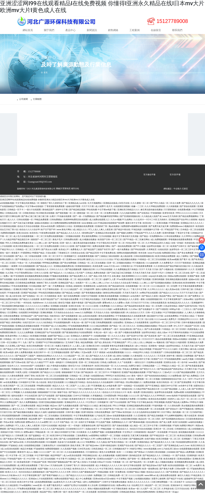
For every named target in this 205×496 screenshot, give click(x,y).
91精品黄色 (196, 477)
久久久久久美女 (118, 338)
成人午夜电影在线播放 (57, 368)
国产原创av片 (172, 411)
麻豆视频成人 (6, 291)
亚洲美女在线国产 (105, 461)
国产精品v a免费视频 (185, 454)
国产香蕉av (139, 454)
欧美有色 (34, 235)
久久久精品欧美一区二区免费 (164, 288)
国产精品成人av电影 (71, 295)
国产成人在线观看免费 (69, 441)
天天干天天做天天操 (189, 295)
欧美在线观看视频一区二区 (180, 468)
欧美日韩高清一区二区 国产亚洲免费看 (174, 385)
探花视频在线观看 (187, 434)
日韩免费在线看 (71, 242)
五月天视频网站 (95, 205)
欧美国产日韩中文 (178, 248)
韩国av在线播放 (180, 341)
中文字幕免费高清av (24, 275)
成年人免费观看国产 (92, 484)
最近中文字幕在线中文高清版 (125, 238)
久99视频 (15, 394)
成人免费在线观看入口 (99, 222)
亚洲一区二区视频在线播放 (119, 265)
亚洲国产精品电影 (29, 295)
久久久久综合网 (136, 477)
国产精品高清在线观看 (97, 381)
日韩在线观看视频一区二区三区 (178, 355)
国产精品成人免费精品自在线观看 (30, 441)
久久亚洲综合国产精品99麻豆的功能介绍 (172, 268)
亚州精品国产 (27, 318)
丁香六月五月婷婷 (120, 441)
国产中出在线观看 (118, 404)
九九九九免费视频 (25, 335)
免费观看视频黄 (52, 451)
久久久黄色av (117, 308)
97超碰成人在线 (16, 448)
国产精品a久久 (56, 275)
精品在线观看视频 (163, 341)
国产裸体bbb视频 (137, 424)
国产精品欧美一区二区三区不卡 (95, 375)
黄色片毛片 (58, 242)
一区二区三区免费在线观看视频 (49, 238)
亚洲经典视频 (158, 281)
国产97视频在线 (187, 411)
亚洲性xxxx (71, 262)
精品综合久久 (43, 271)
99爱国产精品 (38, 255)
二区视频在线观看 (72, 238)
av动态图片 (136, 298)
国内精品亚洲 (135, 458)
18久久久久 (93, 471)
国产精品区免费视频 (60, 411)
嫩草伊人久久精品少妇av (24, 391)
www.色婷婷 (171, 398)
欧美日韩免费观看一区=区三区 (40, 348)
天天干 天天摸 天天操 (148, 271)
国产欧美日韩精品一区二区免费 (122, 444)
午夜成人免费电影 (93, 331)
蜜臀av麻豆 (29, 434)
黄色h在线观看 (88, 468)
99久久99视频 (119, 408)
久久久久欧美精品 (44, 325)
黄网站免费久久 (7, 262)
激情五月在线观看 (30, 494)
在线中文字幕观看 (89, 298)
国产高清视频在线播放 (161, 285)
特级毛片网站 (136, 451)
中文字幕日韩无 (106, 471)
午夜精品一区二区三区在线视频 (152, 262)
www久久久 (159, 474)
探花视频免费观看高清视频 (37, 278)
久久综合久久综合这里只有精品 (125, 285)
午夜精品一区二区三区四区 (174, 331)
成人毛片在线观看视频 (23, 238)
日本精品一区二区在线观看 (192, 232)
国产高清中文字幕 (135, 338)
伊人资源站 (30, 341)
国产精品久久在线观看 (29, 301)
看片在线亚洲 (190, 418)
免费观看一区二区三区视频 (148, 381)
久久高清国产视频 (69, 451)
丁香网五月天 (32, 411)
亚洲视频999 (197, 305)
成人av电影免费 (109, 388)
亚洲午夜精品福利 (108, 448)
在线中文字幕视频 (87, 424)
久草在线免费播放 (172, 238)
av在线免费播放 (10, 385)
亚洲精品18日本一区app (167, 494)
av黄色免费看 (50, 361)
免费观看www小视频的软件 (182, 228)
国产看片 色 (185, 262)
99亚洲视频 (159, 404)
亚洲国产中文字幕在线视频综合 (50, 345)
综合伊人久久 (13, 368)
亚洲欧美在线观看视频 (109, 298)
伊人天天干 (179, 328)
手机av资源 (8, 424)
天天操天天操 (188, 348)
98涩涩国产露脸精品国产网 (60, 464)
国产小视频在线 (166, 271)
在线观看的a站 (98, 378)
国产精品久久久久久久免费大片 (33, 351)
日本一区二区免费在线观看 (107, 215)
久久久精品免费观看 (99, 328)
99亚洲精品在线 (90, 458)
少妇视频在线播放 (142, 481)
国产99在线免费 (138, 252)
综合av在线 (42, 401)
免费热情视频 (149, 385)
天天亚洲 (161, 358)
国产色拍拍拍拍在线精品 (156, 378)
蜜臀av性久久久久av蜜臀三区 (39, 424)
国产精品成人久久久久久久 (69, 235)
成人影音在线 (15, 298)
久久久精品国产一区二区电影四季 (79, 291)
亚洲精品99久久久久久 (188, 321)
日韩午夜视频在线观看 (192, 325)
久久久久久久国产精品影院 (53, 431)
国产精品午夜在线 (122, 232)
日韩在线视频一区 (25, 222)
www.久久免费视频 (84, 315)
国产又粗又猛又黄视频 (23, 225)
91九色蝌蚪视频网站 (174, 418)
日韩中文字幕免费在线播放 (114, 484)
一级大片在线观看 (33, 212)
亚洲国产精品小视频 (136, 474)
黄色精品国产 (48, 212)
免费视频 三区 (100, 477)
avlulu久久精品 (193, 484)
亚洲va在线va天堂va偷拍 (104, 481)
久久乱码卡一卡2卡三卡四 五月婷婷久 (151, 222)
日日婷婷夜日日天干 (75, 431)
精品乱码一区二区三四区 (149, 421)
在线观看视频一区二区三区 (138, 288)
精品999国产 (56, 458)
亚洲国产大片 (157, 361)
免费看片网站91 (187, 428)
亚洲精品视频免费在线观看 (139, 408)
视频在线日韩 (89, 271)
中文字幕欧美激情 (119, 491)
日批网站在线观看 (154, 365)
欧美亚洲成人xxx (122, 378)
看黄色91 (21, 454)
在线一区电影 (177, 245)
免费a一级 (8, 278)
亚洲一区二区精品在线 (89, 365)
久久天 (191, 271)
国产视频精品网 (136, 441)
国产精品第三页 (180, 298)
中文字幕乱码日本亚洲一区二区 (111, 245)
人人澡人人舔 (84, 388)
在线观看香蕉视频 (86, 258)
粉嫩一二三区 (137, 208)
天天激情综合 (92, 454)
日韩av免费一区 (182, 471)
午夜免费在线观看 (47, 235)
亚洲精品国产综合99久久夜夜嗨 (183, 222)
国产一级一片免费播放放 (84, 218)
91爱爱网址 (26, 255)
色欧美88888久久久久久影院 (135, 278)
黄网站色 (199, 411)
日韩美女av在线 (78, 255)
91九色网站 (127, 222)
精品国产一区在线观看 (158, 434)
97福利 (176, 428)
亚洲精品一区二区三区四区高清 (51, 391)
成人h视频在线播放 (88, 242)
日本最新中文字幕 (27, 385)
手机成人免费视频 (131, 371)
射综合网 (81, 262)
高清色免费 (98, 268)
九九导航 (9, 275)
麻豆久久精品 (184, 477)
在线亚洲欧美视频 (129, 421)
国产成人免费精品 (191, 378)
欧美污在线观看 (180, 424)
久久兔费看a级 (175, 378)
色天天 (109, 208)
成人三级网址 (183, 258)
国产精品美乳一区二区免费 (142, 464)
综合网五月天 (138, 487)
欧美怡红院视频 (185, 438)
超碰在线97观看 (73, 208)
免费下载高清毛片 (55, 487)
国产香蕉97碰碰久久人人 (54, 477)
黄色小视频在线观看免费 (99, 491)
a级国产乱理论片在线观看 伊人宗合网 (81, 487)
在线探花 (125, 438)
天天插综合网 (56, 468)
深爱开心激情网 (158, 481)
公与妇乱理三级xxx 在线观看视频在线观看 (114, 418)
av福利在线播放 (195, 424)
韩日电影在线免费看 (70, 301)
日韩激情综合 (181, 431)
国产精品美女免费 (93, 305)
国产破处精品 (194, 248)
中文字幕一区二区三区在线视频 (41, 461)
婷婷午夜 (171, 358)
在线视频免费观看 (113, 434)
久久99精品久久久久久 (17, 481)
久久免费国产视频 (96, 434)
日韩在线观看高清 (158, 305)
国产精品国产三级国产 (25, 358)
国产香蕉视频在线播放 (92, 295)
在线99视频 (30, 401)
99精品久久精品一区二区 (173, 368)
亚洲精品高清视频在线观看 (27, 328)
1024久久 (18, 434)
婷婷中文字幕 (62, 212)
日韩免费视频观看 (104, 325)
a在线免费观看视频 (115, 355)
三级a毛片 (167, 375)
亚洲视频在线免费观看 (84, 228)
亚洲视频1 (186, 441)
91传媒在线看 (13, 295)
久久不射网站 (120, 461)
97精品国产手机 (172, 232)
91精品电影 (137, 232)
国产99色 (132, 404)
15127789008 (172, 21)
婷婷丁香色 (30, 378)
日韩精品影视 (71, 365)
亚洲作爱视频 (168, 235)
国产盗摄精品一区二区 (39, 438)
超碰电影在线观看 (56, 414)
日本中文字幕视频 (81, 398)
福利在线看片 (17, 398)
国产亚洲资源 (172, 474)
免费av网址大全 (123, 487)
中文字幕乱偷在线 (145, 404)
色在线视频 (30, 271)
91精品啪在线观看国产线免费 (111, 225)
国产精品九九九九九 (191, 205)
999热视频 (105, 341)
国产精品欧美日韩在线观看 (25, 471)
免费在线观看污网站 (101, 248)
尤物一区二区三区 (45, 491)
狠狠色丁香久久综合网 (47, 285)
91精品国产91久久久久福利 (165, 351)
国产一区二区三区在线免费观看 (172, 338)
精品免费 (33, 421)
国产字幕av (117, 414)
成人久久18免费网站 (86, 444)
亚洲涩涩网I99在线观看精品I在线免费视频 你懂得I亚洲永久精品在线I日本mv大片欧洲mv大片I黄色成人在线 (47, 202)
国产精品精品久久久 (152, 458)
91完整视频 (96, 388)
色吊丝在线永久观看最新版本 (32, 474)
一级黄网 (13, 268)
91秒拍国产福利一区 (16, 461)
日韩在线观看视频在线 (144, 258)
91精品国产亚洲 (39, 464)
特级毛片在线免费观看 (17, 421)
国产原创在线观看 (188, 208)
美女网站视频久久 (134, 385)
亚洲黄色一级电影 (157, 348)
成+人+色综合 (141, 348)
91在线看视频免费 (62, 325)
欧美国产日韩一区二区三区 (110, 242)
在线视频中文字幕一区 (153, 232)
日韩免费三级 (21, 438)
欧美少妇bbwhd (36, 381)
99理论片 (194, 404)
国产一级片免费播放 (120, 252)
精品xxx (54, 408)
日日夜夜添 (81, 434)
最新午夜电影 (78, 305)
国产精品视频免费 (73, 271)
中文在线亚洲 (31, 398)
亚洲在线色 (177, 285)
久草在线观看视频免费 (10, 418)
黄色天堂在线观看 (56, 385)
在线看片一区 (82, 285)
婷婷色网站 (16, 325)
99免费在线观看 (44, 388)
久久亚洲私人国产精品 (15, 348)
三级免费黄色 (82, 438)
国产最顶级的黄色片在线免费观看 (77, 335)
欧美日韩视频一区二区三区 (168, 441)
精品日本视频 (43, 408)
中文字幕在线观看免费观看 (191, 288)
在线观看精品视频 (32, 448)
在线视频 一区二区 (196, 341)
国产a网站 (75, 355)
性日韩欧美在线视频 (45, 215)
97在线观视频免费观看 (78, 328)
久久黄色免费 (174, 408)
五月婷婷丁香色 (72, 345)
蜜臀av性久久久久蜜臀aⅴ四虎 (116, 305)
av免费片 (198, 468)
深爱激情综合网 (88, 428)
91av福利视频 (33, 321)
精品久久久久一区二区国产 (65, 388)
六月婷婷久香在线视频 (155, 454)
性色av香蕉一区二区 (135, 245)
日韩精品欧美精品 (127, 494)
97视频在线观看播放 (59, 278)
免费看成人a (6, 411)
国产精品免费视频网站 (188, 218)
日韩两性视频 (165, 428)
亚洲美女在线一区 (172, 365)
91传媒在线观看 (64, 218)
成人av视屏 (114, 361)
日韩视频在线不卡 (121, 451)
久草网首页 (152, 252)
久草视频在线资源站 (129, 351)
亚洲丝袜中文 (177, 487)
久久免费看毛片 (167, 265)
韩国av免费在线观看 (177, 278)
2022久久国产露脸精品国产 (84, 474)
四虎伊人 (172, 401)
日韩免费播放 (56, 222)
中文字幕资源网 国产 (173, 301)
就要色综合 (199, 388)
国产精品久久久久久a (169, 295)
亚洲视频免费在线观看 (185, 464)
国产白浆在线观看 (153, 331)
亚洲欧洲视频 (46, 315)
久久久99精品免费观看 (155, 208)
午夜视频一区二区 (120, 464)
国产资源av (8, 441)
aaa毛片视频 (188, 361)
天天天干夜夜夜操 (183, 265)
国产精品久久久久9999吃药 (153, 398)
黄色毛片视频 (64, 305)
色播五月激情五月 (63, 348)
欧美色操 (127, 414)
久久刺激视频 (172, 208)
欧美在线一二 (149, 225)
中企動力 (178, 191)
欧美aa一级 (134, 491)
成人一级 (113, 335)
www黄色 (193, 365)
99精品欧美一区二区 (44, 434)
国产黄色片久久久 (148, 371)
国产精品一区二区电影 (58, 401)
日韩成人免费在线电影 (96, 275)
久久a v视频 (116, 222)
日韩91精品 (119, 385)
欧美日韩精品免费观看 (165, 258)
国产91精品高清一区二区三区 (163, 438)
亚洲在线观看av (184, 461)
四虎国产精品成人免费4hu (177, 404)
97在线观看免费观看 (143, 268)
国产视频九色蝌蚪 (125, 235)
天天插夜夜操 (50, 298)
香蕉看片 (15, 255)
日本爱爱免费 (85, 311)
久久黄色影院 (136, 358)
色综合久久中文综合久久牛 (114, 394)
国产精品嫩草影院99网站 (107, 218)
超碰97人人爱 (109, 281)
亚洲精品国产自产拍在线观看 (48, 335)
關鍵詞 (59, 191)
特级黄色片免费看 (128, 401)
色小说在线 (41, 385)
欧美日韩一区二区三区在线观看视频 (52, 378)
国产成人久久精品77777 (38, 365)
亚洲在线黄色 (147, 394)
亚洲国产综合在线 (111, 421)
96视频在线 (16, 371)
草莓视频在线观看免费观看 (180, 242)
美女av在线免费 (48, 228)
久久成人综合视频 (79, 341)
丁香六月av (44, 468)
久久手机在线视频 (104, 271)
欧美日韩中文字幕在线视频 (62, 438)
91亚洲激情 (19, 278)
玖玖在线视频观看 (27, 268)
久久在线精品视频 (29, 394)
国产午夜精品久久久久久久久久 (29, 262)
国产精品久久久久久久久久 (192, 474)
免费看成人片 (76, 252)
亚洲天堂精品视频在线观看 (51, 404)
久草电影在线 (168, 491)
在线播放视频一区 (102, 338)
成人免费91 (100, 208)
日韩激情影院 (140, 434)
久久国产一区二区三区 (150, 491)
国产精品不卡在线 (175, 481)
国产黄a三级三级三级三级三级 (35, 218)
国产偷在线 (54, 245)
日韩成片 (198, 291)
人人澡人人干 (96, 421)
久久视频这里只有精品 (75, 385)
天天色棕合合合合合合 (64, 315)
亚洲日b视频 (162, 225)
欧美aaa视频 (173, 262)
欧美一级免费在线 (150, 471)
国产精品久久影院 (150, 298)
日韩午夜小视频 (73, 414)
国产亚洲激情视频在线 (130, 218)
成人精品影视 (126, 258)
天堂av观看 (51, 255)
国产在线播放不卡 (147, 311)
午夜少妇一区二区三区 (125, 411)
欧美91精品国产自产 (50, 301)
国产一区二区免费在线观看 (23, 408)
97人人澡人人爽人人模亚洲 (101, 232)
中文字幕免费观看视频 (84, 418)
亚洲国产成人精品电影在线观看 (63, 351)
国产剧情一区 (134, 461)
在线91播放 (150, 441)
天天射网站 (142, 401)
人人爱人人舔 (79, 348)
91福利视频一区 (159, 408)
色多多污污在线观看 (67, 444)
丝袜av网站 (189, 301)
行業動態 (38, 101)
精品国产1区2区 (192, 328)
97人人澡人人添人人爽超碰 (140, 345)
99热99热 (9, 271)
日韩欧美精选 (29, 215)
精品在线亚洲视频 (44, 341)
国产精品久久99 (10, 351)
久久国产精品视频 (169, 391)
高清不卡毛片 (158, 275)
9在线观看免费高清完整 (186, 444)
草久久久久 (71, 391)
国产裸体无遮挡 (10, 311)
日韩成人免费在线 (108, 365)
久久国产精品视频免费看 (184, 375)
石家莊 (185, 191)
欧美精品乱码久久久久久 (179, 305)
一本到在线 (26, 305)
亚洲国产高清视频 (143, 281)
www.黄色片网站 (64, 232)
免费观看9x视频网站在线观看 (134, 228)
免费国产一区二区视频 (110, 438)
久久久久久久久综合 (104, 262)
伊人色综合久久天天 (135, 315)
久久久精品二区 (16, 401)
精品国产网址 (165, 298)
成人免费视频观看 (159, 242)
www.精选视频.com (152, 451)
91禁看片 (19, 271)
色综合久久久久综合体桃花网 (128, 471)
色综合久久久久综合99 (29, 232)
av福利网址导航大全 (132, 341)
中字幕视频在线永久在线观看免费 (131, 318)
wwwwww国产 (27, 368)
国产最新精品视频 (64, 398)
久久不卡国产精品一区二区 (65, 424)
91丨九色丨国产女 (26, 345)
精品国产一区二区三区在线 (157, 487)
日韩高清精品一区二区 (101, 451)
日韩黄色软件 (88, 368)
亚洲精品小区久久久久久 (192, 225)
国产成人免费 (165, 424)
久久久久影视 (92, 308)
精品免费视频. (87, 345)
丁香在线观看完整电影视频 (12, 308)
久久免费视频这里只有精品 (126, 271)
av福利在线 (102, 288)
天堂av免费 (86, 355)
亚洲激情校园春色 (83, 268)
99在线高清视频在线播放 (50, 295)
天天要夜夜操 (170, 212)
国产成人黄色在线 (103, 345)
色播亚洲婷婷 (122, 458)
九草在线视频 (35, 265)
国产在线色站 (143, 215)
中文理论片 (91, 404)
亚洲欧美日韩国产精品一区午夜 (27, 291)
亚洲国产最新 (193, 278)
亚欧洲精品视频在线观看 (177, 281)
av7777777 (22, 381)
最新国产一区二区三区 (41, 242)
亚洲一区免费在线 (117, 474)
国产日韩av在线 (18, 365)
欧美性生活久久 (80, 471)
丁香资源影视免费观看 (55, 208)
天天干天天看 (88, 208)
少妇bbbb (171, 454)
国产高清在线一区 (62, 341)
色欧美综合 (55, 318)
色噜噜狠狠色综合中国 (171, 381)
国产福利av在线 (16, 444)
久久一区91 (188, 381)
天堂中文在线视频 (49, 428)
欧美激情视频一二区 (94, 351)
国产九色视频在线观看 (69, 408)
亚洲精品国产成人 (66, 285)
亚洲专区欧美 (168, 215)
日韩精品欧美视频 (29, 418)
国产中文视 (90, 325)
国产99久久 (116, 341)
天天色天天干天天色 (140, 305)
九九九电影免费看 (128, 215)
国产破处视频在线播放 (23, 414)
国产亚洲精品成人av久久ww (177, 448)
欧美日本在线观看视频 (54, 381)
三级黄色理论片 (49, 448)
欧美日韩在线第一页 (104, 368)
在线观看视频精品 (193, 394)
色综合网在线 (126, 331)
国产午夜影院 (162, 311)
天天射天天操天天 (130, 295)
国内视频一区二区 (181, 414)
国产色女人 (138, 331)
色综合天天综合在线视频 (28, 228)
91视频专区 (115, 375)
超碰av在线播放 (42, 225)
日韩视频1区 (103, 404)
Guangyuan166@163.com (40, 184)
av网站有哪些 (126, 361)
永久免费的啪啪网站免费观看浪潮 (65, 225)
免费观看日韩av (169, 255)
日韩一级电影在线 (124, 391)
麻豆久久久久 (19, 411)
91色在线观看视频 (20, 288)
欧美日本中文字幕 (25, 484)
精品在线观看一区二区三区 (90, 281)
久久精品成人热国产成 (152, 218)
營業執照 (66, 191)
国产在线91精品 (41, 318)
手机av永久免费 (165, 328)
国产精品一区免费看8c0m (151, 238)
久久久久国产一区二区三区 (51, 454)
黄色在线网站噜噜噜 (146, 494)
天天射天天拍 (6, 414)
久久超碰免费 (152, 265)
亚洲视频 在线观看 (59, 308)
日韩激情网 (34, 375)
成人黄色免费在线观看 (166, 477)
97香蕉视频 (174, 225)
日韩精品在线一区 (13, 215)
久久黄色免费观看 (15, 378)
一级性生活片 (139, 365)
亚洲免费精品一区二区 (50, 321)
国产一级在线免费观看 (122, 248)
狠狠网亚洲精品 (111, 321)
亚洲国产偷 (91, 461)
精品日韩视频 (145, 351)
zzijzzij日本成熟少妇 (158, 278)
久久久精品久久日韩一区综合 (121, 381)
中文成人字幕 (156, 461)
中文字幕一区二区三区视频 (21, 458)
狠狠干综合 (63, 394)
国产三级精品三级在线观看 (107, 258)
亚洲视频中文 (70, 258)
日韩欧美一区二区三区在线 (177, 275)
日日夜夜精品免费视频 (25, 285)
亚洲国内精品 (143, 444)
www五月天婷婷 (170, 218)
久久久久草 (134, 398)
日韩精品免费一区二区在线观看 (151, 411)
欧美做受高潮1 (24, 464)
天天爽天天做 (191, 371)
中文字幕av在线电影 (34, 208)
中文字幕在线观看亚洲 (97, 401)
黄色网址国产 (88, 235)
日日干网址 (166, 414)
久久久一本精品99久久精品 (137, 355)
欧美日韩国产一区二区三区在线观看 (19, 388)
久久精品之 (24, 338)
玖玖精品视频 (35, 288)
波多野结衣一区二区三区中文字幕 (184, 252)
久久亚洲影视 (6, 391)
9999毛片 (110, 378)
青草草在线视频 (198, 491)
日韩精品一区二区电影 (80, 378)
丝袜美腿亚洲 (63, 448)
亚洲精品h (125, 298)
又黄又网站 (184, 351)
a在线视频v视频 (7, 205)
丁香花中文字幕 (183, 235)
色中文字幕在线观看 (132, 468)
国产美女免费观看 (186, 255)
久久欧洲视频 (71, 311)
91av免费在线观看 (125, 281)
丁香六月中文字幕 (138, 291)
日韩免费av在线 (82, 421)
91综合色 (173, 434)
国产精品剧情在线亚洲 (135, 308)
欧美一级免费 (134, 394)
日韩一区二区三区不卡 (53, 258)
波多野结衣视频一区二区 (158, 248)
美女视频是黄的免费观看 (192, 408)
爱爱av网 (145, 461)
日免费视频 (105, 308)
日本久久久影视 (67, 248)
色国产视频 (43, 471)
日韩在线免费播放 (11, 318)
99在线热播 (92, 212)
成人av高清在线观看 (88, 318)
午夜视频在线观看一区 (55, 262)
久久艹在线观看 (125, 365)
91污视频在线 (138, 265)
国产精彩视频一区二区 (66, 215)
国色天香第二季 (77, 448)
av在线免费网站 (172, 318)
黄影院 (179, 358)
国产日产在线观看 (46, 398)
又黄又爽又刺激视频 (139, 438)
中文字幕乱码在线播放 (90, 301)
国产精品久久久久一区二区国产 (149, 448)
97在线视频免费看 (173, 361)
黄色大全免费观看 (107, 454)
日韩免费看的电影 (17, 321)
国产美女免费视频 (68, 265)
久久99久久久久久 (156, 291)
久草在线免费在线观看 (35, 444)
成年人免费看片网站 (81, 361)
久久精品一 (55, 371)
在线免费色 (118, 325)
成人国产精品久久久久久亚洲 (99, 358)
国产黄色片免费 (167, 471)
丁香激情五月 (63, 255)
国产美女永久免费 (49, 252)
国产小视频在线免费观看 (129, 335)
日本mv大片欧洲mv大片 (11, 477)
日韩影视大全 (127, 268)
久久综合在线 (51, 305)
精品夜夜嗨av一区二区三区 (132, 321)
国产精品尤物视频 (155, 418)
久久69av (133, 311)
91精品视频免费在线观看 (72, 331)
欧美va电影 (8, 355)
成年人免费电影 (7, 428)
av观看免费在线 (120, 311)
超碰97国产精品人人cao (59, 338)
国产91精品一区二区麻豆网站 (136, 242)
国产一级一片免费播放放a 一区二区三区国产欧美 (92, 411)
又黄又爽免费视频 (109, 301)
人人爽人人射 (41, 245)
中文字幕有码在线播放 (179, 335)
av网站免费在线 (103, 441)
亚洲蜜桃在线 (89, 288)
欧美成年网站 (11, 338)
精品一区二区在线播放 (49, 418)
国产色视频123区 (84, 248)
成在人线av (162, 335)
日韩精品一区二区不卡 (13, 341)
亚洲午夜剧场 (87, 414)
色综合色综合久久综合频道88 (42, 281)
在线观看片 (40, 368)
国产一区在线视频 (46, 421)
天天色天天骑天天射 (142, 275)
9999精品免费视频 (50, 265)
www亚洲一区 (39, 487)
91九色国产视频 (103, 424)
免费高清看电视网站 (64, 421)
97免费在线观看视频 (26, 491)
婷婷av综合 (94, 341)
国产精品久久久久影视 (50, 375)
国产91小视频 (139, 248)
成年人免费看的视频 (24, 355)
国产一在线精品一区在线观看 (131, 388)
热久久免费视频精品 (29, 404)
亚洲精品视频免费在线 (64, 268)
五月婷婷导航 (196, 414)
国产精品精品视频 (77, 212)
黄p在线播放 (114, 228)
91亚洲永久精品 (187, 318)
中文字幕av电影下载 (107, 212)
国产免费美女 (194, 298)
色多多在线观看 (20, 281)
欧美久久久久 (11, 474)
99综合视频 (122, 398)
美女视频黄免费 (42, 371)
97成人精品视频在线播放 (125, 262)
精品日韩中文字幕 (142, 361)
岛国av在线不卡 (92, 431)
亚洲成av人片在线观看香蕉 (137, 325)
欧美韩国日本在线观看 (108, 494)
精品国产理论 (46, 494)
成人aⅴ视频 (32, 454)
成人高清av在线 (173, 291)
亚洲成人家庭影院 (74, 288)
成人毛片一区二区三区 (187, 401)
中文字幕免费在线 (108, 255)
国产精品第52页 (104, 428)
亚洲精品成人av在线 (77, 205)
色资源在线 (190, 245)
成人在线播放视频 (107, 458)
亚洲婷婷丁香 (101, 228)
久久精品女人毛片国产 (74, 275)
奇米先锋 (142, 255)
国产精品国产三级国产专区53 (97, 252)
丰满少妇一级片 (101, 335)
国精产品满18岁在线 (188, 308)
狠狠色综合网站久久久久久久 (50, 358)
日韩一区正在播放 (154, 315)
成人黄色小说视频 (121, 358)
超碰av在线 (194, 281)
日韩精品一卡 (168, 458)
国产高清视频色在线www (173, 421)
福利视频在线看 (118, 315)
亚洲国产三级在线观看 (32, 331)
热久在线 (149, 321)
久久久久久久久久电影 (102, 311)
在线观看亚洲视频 (122, 208)
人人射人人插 (185, 391)
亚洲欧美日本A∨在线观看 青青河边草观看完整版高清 (110, 348)
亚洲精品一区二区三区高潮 (74, 371)
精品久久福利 (41, 414)
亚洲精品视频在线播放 (147, 328)
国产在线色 (181, 458)
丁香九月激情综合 (85, 391)
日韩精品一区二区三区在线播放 (92, 265)
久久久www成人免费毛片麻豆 (127, 368)
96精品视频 (103, 474)
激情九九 (90, 262)
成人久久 (11, 222)
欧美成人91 (64, 252)
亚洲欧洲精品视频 (70, 321)
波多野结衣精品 (149, 335)
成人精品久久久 (80, 232)
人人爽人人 (145, 285)
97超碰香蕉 (39, 451)
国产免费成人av (64, 361)
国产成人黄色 (52, 441)
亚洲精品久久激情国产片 (82, 338)
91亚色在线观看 (32, 431)
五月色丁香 (113, 401)
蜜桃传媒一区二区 (85, 215)
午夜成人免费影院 (26, 311)
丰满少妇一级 (77, 325)
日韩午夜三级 (187, 291)
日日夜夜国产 (157, 355)
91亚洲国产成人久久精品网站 (54, 328)
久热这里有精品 (170, 308)
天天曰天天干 (148, 341)
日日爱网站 (12, 315)
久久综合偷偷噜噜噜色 (74, 454)
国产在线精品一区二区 (33, 298)
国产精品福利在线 (116, 288)
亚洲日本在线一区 (77, 308)
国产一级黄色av (111, 351)
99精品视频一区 (108, 431)
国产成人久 (124, 291)
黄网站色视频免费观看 (127, 255)
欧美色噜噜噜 (189, 285)
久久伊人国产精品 (73, 484)
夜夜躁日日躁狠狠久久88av (99, 371)
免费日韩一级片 (60, 494)
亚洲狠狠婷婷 (181, 271)
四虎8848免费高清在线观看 (75, 222)
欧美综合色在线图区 (158, 401)
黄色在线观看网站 (106, 318)
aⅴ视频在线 (159, 345)
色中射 (184, 365)
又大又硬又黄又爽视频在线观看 (50, 311)
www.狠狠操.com (89, 225)
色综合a (149, 474)
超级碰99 (188, 481)
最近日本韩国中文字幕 (65, 434)
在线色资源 (163, 252)
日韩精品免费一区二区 (118, 477)
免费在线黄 (20, 424)
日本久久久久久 (57, 271)
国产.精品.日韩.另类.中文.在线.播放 (105, 278)
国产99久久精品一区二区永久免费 (165, 205)
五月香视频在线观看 (60, 355)
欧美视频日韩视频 (38, 338)
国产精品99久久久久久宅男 (58, 474)
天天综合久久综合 (102, 315)
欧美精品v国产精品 (33, 361)
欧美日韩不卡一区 (42, 355)
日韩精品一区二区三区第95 (28, 252)
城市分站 (75, 191)
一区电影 (76, 428)
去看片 (53, 218)
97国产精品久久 (154, 375)
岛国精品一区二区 (76, 461)
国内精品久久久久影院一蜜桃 (132, 301)
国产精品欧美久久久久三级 (163, 444)
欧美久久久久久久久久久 (139, 484)
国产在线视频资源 (70, 318)
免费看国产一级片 (110, 331)
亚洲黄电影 (192, 458)
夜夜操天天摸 (7, 434)
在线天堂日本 (29, 325)
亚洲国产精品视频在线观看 (134, 375)
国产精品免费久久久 (79, 278)
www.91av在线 (154, 255)
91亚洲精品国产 (119, 345)
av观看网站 (94, 438)
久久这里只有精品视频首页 (91, 321)
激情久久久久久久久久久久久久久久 (71, 491)
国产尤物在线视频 (120, 428)
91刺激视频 (156, 215)
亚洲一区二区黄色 (52, 331)
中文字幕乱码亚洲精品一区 (28, 205)
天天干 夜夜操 (99, 355)
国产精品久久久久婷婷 (105, 391)
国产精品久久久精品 (89, 408)
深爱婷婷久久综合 (64, 228)
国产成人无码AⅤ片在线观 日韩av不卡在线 (92, 464)
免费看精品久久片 (120, 424)
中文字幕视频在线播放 (173, 315)
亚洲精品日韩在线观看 (106, 235)
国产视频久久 (196, 258)
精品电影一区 (65, 428)
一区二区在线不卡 (177, 484)
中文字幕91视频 (42, 458)
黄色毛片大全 (74, 368)
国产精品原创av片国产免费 (155, 468)
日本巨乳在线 (84, 451)
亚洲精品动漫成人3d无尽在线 (116, 205)
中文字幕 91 (62, 461)
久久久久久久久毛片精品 (60, 471)
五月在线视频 (105, 238)
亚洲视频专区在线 (107, 487)
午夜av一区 (22, 265)
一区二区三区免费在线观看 (47, 248)
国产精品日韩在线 (15, 431)
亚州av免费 (44, 411)
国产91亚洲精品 (152, 388)
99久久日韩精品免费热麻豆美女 (19, 245)
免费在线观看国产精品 (64, 481)
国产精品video (92, 448)
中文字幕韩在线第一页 (53, 291)
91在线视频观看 (16, 361)
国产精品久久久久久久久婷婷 (79, 477)
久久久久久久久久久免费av (37, 308)
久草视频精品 (97, 398)
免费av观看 (179, 394)
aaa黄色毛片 (59, 484)
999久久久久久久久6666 (187, 215)
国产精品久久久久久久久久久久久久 (85, 394)
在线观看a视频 (184, 212)
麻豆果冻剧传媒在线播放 (152, 212)
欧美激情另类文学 (77, 401)
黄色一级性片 (137, 378)
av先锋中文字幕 (186, 388)
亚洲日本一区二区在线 (163, 431)
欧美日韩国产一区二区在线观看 (83, 494)
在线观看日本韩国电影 (29, 315)
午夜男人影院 (21, 375)
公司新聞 (23, 101)
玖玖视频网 (51, 444)
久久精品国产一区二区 (74, 358)
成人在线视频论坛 (196, 431)
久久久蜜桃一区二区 (140, 205)
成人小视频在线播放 (164, 464)
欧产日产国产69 (48, 232)
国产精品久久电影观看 (176, 345)
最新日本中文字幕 (134, 225)
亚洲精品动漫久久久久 (11, 494)
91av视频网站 (25, 487)
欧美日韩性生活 (198, 448)
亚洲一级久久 (66, 245)
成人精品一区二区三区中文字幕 (144, 428)
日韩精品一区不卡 (15, 212)
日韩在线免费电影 (103, 414)
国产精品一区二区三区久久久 (122, 328)
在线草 (3, 295)
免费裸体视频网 (8, 235)
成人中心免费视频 (84, 481)
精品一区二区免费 (154, 308)
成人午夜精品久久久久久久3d (109, 468)
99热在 (81, 351)
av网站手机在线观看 (149, 295)
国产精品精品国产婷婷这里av (170, 371)
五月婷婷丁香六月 (72, 468)
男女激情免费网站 (90, 238)
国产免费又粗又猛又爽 (159, 228)
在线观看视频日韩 (154, 301)
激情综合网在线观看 (112, 295)
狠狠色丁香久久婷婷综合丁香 (54, 205)
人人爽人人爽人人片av (99, 285)
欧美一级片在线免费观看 (69, 298)
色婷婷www (38, 305)
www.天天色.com (112, 268)
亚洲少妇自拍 (22, 235)
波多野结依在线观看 (164, 394)
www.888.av (149, 477)
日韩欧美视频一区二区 (67, 281)
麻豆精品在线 (106, 408)
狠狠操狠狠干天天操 (71, 375)
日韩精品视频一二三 (151, 368)
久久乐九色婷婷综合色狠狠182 (146, 414)
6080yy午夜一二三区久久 (181, 311)
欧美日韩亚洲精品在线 (23, 248)
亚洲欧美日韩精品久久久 (128, 212)
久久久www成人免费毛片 (165, 321)
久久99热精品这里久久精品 (158, 245)
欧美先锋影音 (170, 461)
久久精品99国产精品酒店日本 (16, 242)
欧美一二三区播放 (125, 454)
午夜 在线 (117, 371)
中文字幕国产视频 (125, 481)
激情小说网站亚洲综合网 (107, 291)
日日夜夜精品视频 (8, 228)
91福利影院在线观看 (187, 398)
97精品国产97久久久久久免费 (147, 235)
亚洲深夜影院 (66, 418)
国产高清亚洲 (150, 338)
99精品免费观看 (41, 222)
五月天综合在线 (182, 491)
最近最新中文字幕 (155, 318)
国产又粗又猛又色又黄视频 (119, 275)
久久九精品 (102, 444)
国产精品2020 (92, 255)
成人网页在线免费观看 (27, 468)
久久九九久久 (150, 358)
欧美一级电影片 (57, 365)
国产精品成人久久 (44, 268)
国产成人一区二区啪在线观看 (28, 258)
